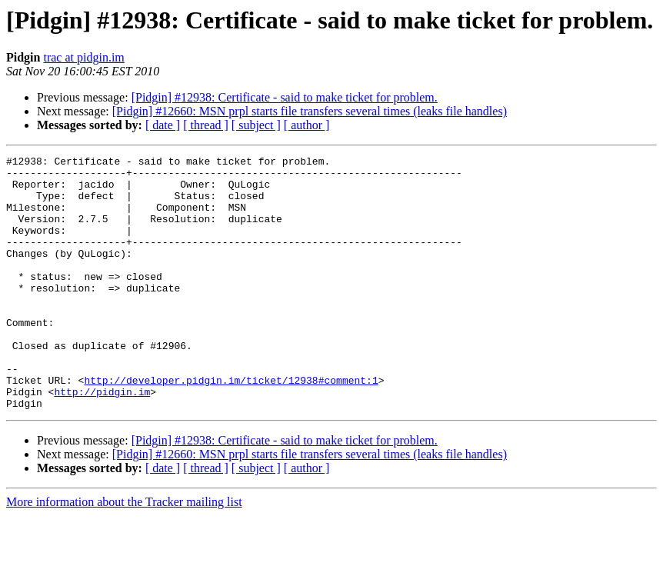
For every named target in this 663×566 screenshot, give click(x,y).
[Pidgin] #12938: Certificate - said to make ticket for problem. (285, 97)
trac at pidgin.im (83, 57)
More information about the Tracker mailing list (124, 552)
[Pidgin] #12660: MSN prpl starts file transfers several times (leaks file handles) (309, 111)
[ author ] (307, 125)
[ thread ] (205, 125)
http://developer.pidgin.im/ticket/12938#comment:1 (231, 426)
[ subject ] (256, 125)
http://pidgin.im (102, 440)
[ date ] (162, 125)
